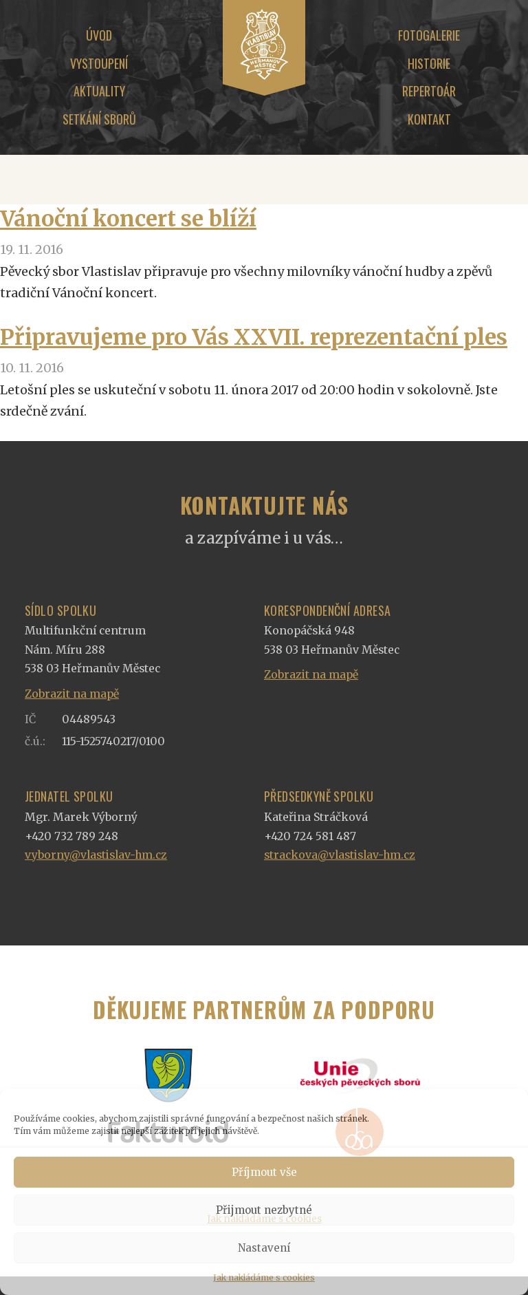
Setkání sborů (99, 119)
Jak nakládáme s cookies (264, 1277)
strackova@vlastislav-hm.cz (339, 854)
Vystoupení (99, 63)
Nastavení (264, 1247)
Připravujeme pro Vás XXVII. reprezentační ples (253, 337)
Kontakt (429, 119)
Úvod (99, 35)
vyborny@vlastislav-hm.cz (96, 854)
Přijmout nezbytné (264, 1210)
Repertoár (429, 91)
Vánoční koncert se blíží (128, 219)
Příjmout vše (264, 1172)
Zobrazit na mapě (72, 693)
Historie (429, 63)
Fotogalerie (429, 35)
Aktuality (99, 91)
